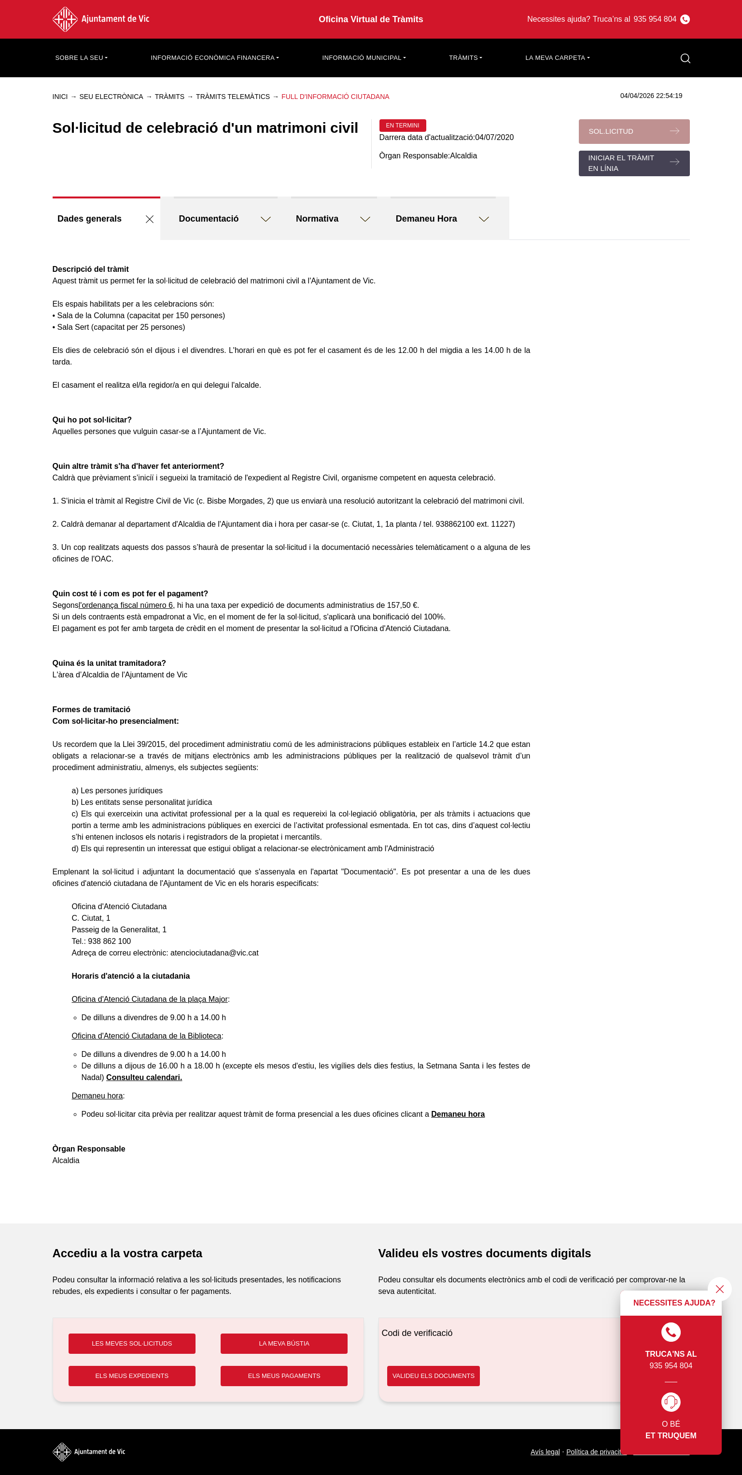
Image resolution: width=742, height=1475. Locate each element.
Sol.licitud (611, 131)
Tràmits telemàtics (233, 96)
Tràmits (169, 96)
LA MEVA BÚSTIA (284, 1343)
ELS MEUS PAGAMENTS (284, 1375)
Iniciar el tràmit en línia (621, 163)
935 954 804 (671, 1346)
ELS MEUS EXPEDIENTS (131, 1375)
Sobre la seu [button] (79, 57)
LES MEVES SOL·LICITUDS (132, 1343)
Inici (60, 96)
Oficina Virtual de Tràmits (371, 19)
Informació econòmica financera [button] (213, 57)
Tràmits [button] (463, 57)
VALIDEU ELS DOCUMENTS (433, 1375)
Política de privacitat (596, 1452)
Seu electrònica (111, 96)
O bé (671, 1417)
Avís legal (545, 1452)
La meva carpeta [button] (555, 57)
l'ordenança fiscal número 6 (126, 605)
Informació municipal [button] (362, 57)
